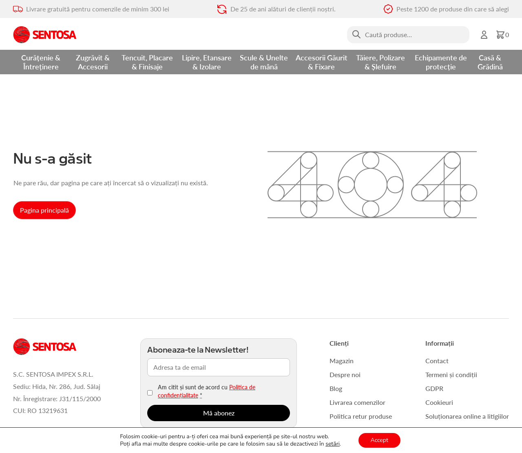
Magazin (342, 360)
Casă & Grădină (490, 61)
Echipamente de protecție (441, 61)
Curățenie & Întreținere (40, 61)
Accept (379, 440)
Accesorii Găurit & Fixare (321, 61)
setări (332, 444)
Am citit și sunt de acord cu (206, 391)
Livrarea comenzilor (357, 402)
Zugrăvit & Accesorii (93, 61)
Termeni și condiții (451, 374)
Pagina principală (44, 210)
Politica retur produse (361, 416)
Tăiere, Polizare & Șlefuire (380, 61)
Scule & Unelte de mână (264, 61)
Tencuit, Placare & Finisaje (147, 61)
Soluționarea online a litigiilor (467, 416)
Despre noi (345, 374)
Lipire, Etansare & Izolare (207, 61)
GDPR (434, 388)
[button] (502, 35)
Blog (336, 388)
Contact (437, 360)
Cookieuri (439, 402)
